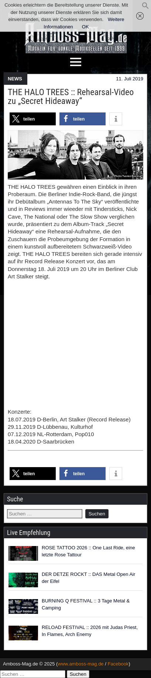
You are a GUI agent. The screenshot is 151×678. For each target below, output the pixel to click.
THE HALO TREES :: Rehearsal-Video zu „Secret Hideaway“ (71, 96)
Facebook (117, 664)
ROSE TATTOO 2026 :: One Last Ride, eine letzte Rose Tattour (88, 551)
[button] (145, 7)
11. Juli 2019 (129, 78)
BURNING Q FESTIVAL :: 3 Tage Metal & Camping (86, 604)
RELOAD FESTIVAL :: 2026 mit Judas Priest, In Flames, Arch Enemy (90, 631)
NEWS (15, 78)
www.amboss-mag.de (80, 664)
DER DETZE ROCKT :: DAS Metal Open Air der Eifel (88, 577)
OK (85, 26)
